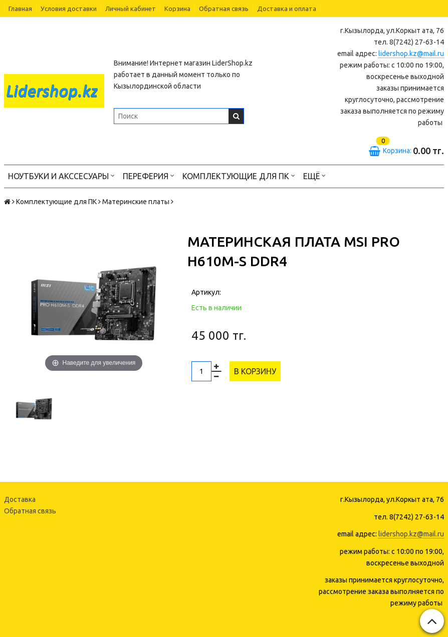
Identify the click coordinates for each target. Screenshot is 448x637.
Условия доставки (69, 8)
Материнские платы (135, 202)
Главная (20, 8)
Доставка (20, 499)
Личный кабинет (130, 8)
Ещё (314, 175)
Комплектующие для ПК (238, 175)
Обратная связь (224, 8)
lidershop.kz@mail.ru (411, 54)
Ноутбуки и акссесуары (61, 175)
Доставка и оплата (286, 8)
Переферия (148, 175)
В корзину (255, 371)
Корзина (177, 8)
